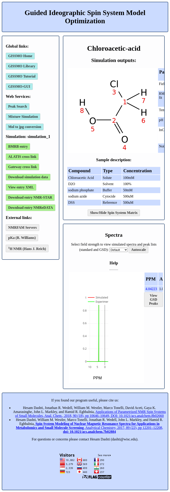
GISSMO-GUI (19, 86)
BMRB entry (18, 146)
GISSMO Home (20, 56)
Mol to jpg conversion (24, 127)
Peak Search (17, 106)
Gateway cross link (22, 167)
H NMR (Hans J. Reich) (27, 248)
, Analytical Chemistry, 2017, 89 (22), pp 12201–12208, (89, 428)
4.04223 (151, 289)
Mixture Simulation (23, 116)
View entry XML (21, 187)
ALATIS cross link (22, 157)
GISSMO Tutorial (21, 76)
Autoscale (138, 250)
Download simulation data (28, 177)
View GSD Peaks (153, 299)
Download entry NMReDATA (30, 207)
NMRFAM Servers (22, 227)
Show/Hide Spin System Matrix (114, 213)
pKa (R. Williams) (22, 238)
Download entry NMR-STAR (30, 197)
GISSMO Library (21, 66)
